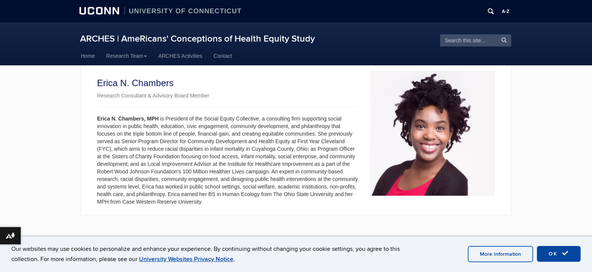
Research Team (126, 56)
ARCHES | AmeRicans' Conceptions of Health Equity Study (197, 38)
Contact (223, 56)
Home (88, 56)
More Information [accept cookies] (500, 254)
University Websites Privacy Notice (186, 259)
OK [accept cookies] (559, 253)
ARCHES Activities (180, 56)
